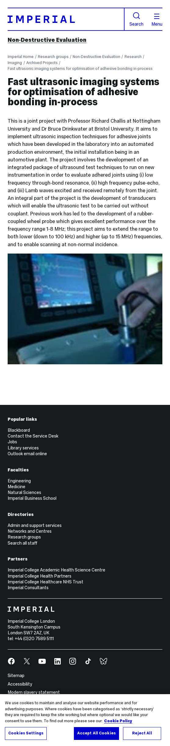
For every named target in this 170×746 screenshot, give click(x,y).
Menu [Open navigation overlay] (156, 20)
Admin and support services (35, 525)
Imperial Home (21, 56)
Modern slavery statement (34, 692)
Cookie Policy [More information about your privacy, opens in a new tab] (118, 721)
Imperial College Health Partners (39, 576)
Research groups (53, 56)
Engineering (19, 481)
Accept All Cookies (96, 733)
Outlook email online (27, 453)
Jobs (12, 442)
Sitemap (16, 675)
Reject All (142, 733)
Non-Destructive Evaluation (47, 39)
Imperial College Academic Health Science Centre (56, 570)
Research (133, 56)
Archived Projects (42, 62)
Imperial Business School (32, 498)
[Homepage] (66, 19)
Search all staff (22, 543)
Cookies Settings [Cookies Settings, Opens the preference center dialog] (25, 733)
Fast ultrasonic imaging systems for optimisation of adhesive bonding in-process (80, 68)
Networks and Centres (30, 531)
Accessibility (20, 684)
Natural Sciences (24, 492)
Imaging (15, 62)
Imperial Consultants (28, 587)
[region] (85, 720)
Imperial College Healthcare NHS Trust (45, 582)
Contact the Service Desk (33, 436)
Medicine (16, 486)
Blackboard (19, 430)
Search (136, 19)
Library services (23, 448)
